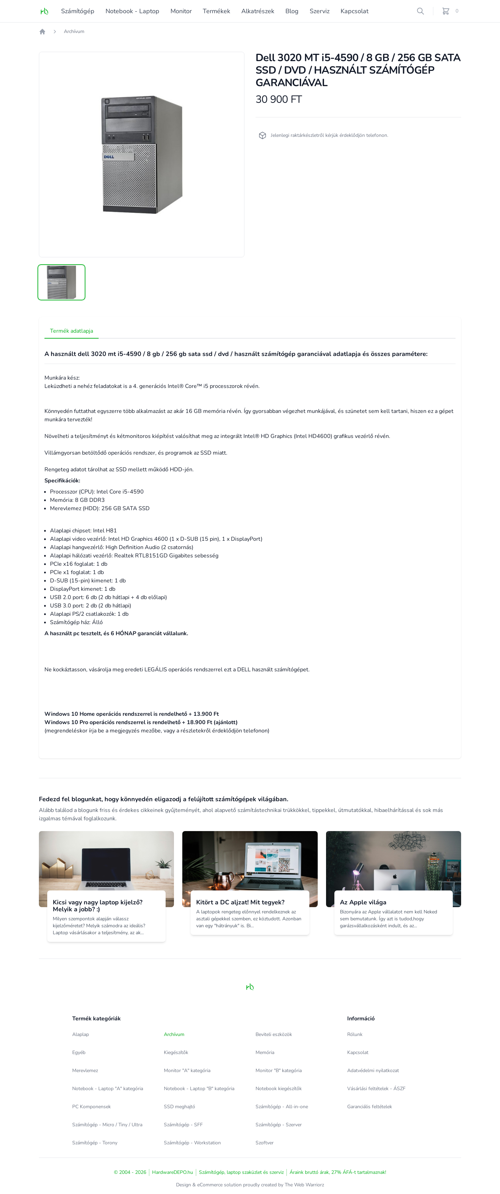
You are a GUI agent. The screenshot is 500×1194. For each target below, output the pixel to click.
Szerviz (320, 11)
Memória (265, 1052)
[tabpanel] (141, 154)
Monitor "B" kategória (279, 1070)
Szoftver (265, 1142)
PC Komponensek (91, 1106)
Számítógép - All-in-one (282, 1106)
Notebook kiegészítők (279, 1088)
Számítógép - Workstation (192, 1142)
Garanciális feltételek (369, 1106)
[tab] (61, 282)
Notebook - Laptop (132, 11)
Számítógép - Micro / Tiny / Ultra (107, 1124)
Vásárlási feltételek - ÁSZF (376, 1088)
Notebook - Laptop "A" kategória (107, 1088)
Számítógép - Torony (94, 1142)
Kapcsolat (354, 11)
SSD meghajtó (179, 1106)
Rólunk (354, 1034)
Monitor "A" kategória (187, 1070)
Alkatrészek (257, 11)
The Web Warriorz (304, 1184)
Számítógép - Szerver (279, 1124)
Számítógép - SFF (183, 1124)
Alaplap (80, 1034)
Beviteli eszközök (274, 1034)
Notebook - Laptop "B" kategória (199, 1088)
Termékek (216, 11)
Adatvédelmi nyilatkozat (373, 1070)
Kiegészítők (176, 1052)
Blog (292, 11)
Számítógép (77, 11)
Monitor (181, 11)
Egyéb (78, 1052)
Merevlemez (85, 1070)
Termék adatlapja (71, 331)
